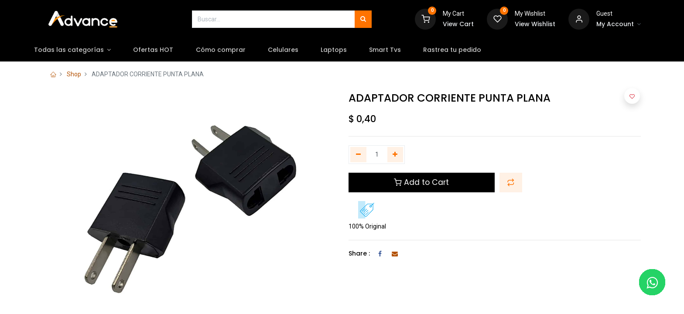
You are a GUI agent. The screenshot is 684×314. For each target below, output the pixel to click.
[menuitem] (174, 50)
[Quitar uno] (358, 155)
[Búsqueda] (363, 19)
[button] (510, 182)
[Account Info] (618, 24)
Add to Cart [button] (421, 182)
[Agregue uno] (395, 155)
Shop (74, 74)
